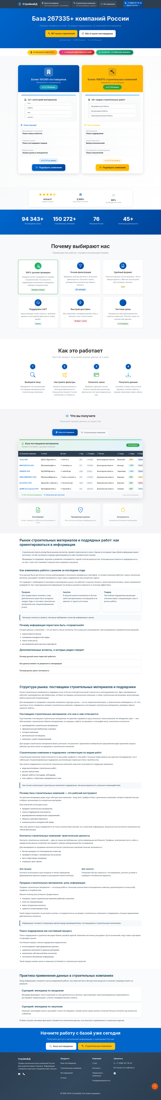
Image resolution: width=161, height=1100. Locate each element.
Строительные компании (97, 1046)
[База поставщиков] (55, 4)
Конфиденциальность (101, 1080)
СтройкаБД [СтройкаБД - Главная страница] (27, 4)
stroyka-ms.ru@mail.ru (124, 1067)
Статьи (63, 1078)
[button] (155, 1086)
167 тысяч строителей (61, 33)
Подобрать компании (48, 167)
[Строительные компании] (84, 4)
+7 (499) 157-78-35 (135, 3)
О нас (94, 1063)
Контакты (96, 1068)
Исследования (67, 1073)
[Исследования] (108, 4)
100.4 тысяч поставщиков (97, 33)
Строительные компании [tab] (93, 432)
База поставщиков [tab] (65, 432)
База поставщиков (61, 1046)
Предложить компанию (97, 1074)
